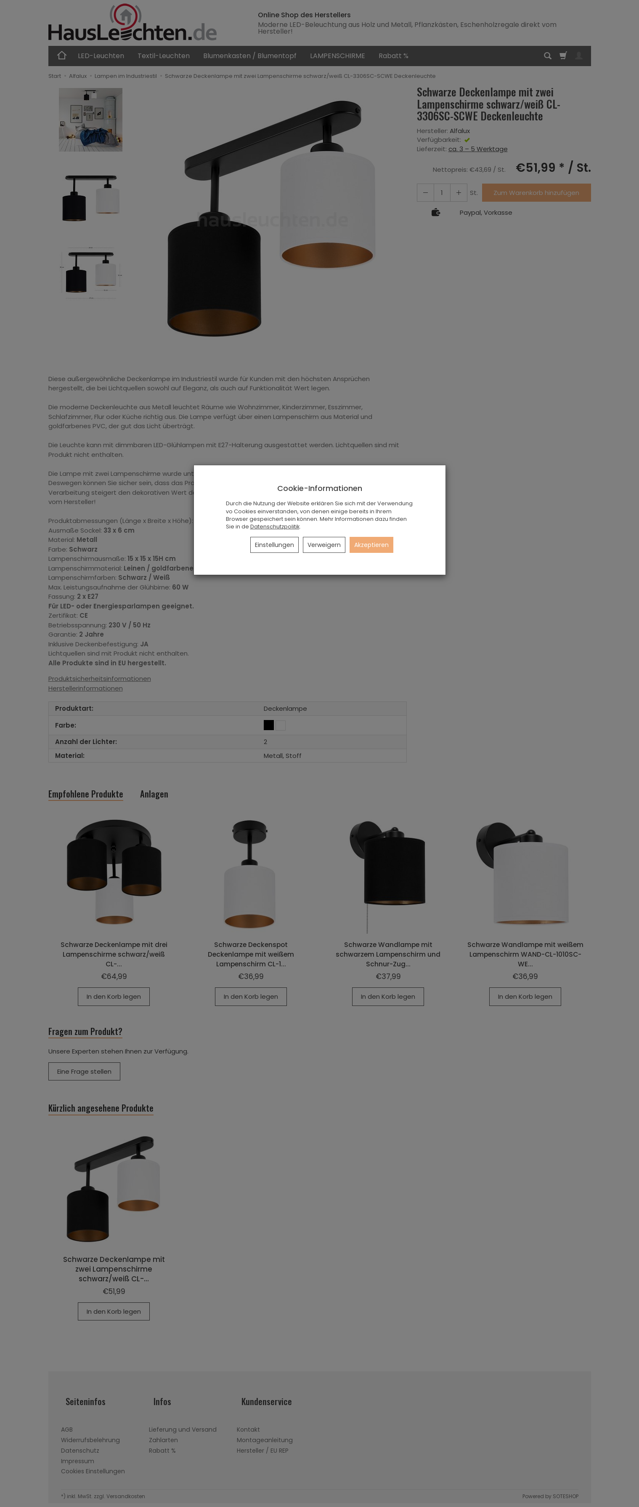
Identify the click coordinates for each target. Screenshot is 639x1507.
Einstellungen (274, 545)
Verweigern (324, 545)
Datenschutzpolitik (275, 526)
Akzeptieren (371, 545)
